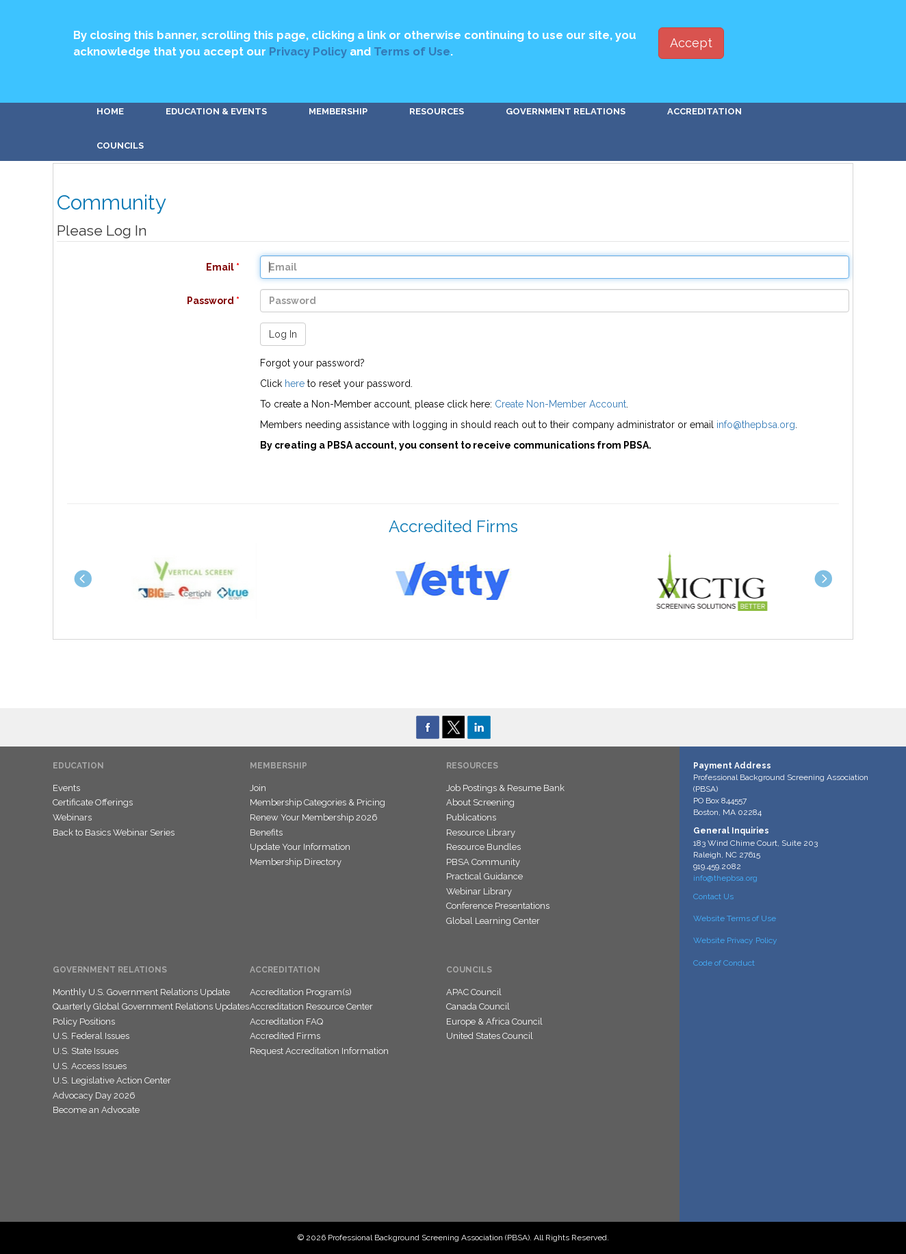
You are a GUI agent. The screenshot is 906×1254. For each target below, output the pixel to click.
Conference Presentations (497, 906)
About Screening (480, 802)
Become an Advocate (96, 1110)
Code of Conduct (724, 963)
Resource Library (480, 832)
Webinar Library (479, 891)
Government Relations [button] (565, 111)
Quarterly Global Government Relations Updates (151, 1006)
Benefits (266, 832)
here (295, 383)
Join (258, 788)
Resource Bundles (483, 847)
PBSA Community (483, 862)
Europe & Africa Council (494, 1021)
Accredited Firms (285, 1036)
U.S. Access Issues (90, 1066)
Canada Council (478, 1006)
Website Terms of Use (734, 918)
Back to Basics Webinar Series (113, 832)
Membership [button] (338, 111)
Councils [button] (120, 145)
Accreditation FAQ (286, 1021)
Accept (691, 43)
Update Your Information (300, 847)
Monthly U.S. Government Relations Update (141, 992)
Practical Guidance (484, 876)
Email (141, 267)
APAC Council (474, 992)
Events (66, 788)
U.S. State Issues (85, 1051)
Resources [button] (436, 111)
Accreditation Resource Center (311, 1006)
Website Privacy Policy (735, 940)
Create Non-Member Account (560, 404)
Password (141, 301)
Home (110, 111)
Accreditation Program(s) (301, 992)
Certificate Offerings (93, 802)
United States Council (489, 1036)
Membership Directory (295, 862)
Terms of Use (412, 51)
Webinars (72, 817)
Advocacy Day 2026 (94, 1095)
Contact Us (713, 896)
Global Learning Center (493, 921)
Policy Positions (84, 1021)
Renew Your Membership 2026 (314, 817)
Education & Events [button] (216, 111)
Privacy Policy (308, 51)
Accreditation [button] (704, 111)
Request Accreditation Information (319, 1051)
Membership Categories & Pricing (317, 802)
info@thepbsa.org (755, 424)
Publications (471, 817)
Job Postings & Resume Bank (505, 788)
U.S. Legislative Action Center (112, 1080)
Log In (283, 334)
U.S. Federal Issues (91, 1036)
